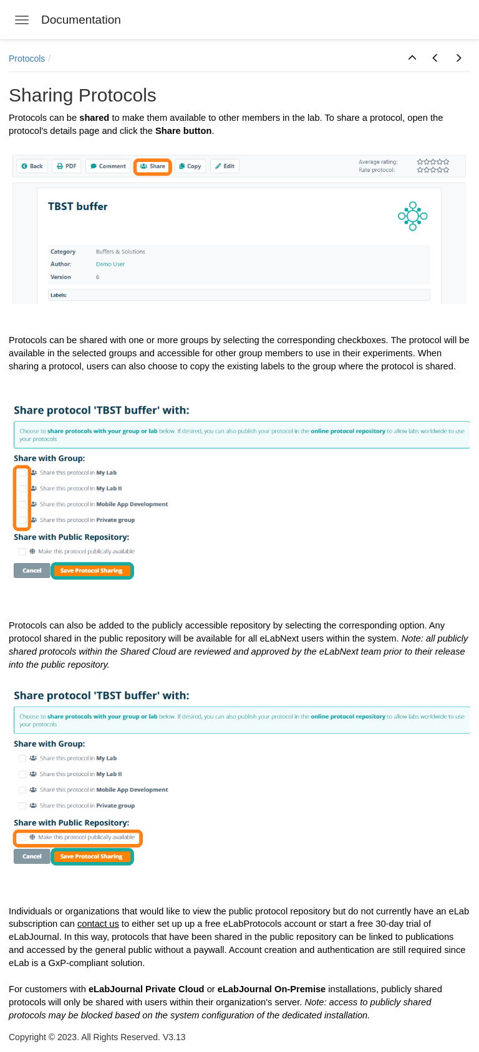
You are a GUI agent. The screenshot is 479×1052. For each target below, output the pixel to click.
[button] (412, 59)
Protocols (27, 59)
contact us (98, 924)
